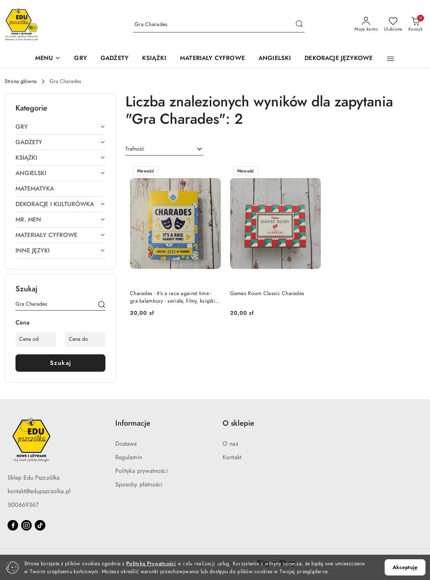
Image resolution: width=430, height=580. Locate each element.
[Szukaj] (101, 305)
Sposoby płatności (139, 484)
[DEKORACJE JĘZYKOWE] (339, 58)
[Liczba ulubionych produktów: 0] (393, 24)
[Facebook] (13, 525)
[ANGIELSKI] (274, 58)
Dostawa (126, 444)
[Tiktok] (40, 525)
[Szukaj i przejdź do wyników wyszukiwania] (299, 24)
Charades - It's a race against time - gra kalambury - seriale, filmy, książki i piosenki (174, 297)
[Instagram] (26, 525)
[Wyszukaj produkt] (219, 24)
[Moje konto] (366, 24)
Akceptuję (405, 567)
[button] (48, 58)
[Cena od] (35, 339)
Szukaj (60, 363)
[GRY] (80, 58)
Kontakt (232, 457)
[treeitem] (60, 126)
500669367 (23, 505)
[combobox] (164, 149)
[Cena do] (85, 339)
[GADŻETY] (114, 58)
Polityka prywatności (141, 471)
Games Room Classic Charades (267, 293)
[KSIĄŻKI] (154, 58)
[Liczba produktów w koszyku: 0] (415, 24)
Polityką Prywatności (151, 563)
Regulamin (128, 457)
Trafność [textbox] (134, 148)
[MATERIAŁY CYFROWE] (212, 58)
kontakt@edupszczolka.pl (39, 491)
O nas (230, 444)
